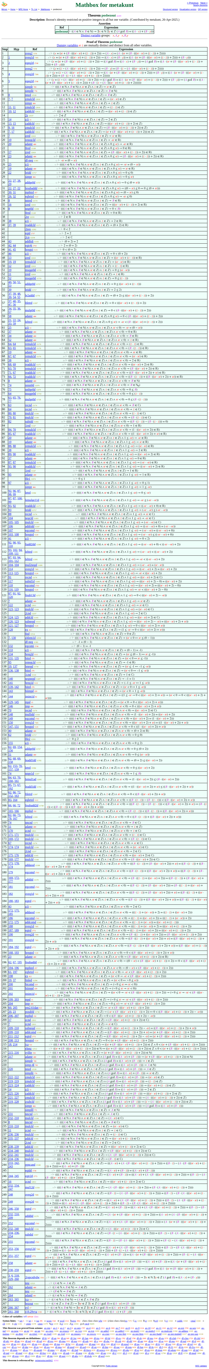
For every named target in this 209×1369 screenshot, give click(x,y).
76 (18, 397)
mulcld (29, 413)
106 (10, 526)
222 (10, 1077)
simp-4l (29, 1064)
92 (9, 491)
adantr (29, 144)
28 (18, 180)
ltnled (28, 980)
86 (14, 792)
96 (14, 491)
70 (14, 368)
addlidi (29, 241)
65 (14, 348)
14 (9, 119)
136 (10, 670)
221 (10, 1097)
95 (9, 474)
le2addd (30, 295)
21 (9, 320)
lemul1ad (30, 779)
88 (9, 446)
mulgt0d (30, 310)
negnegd (30, 678)
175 (10, 855)
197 (15, 972)
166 (16, 811)
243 (10, 1166)
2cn (27, 237)
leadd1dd (30, 760)
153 (15, 766)
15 (14, 123)
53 (9, 285)
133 (10, 650)
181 (10, 886)
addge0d (30, 182)
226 (16, 1093)
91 (9, 577)
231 (10, 1113)
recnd (28, 405)
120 (10, 596)
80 (9, 413)
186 (10, 918)
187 (10, 930)
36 (18, 308)
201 (10, 988)
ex (26, 629)
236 (10, 1134)
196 (16, 967)
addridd (29, 526)
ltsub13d (30, 595)
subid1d (30, 581)
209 (10, 1028)
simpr (28, 103)
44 (14, 245)
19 (9, 139)
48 (18, 293)
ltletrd (28, 302)
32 (14, 196)
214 (15, 1044)
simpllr (29, 90)
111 (16, 553)
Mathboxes (45, 9)
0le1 (27, 478)
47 (9, 304)
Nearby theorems (200, 5)
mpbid (29, 811)
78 (9, 818)
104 (10, 518)
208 (10, 1040)
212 (16, 1036)
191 (10, 940)
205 (15, 1007)
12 (14, 111)
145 (16, 702)
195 (19, 962)
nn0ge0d (30, 389)
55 (18, 297)
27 (14, 180)
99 (14, 494)
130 (13, 637)
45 (14, 249)
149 (10, 718)
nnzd (28, 94)
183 (16, 901)
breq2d (29, 654)
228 (16, 1101)
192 (16, 947)
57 (9, 312)
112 (16, 560)
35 (18, 301)
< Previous (192, 2)
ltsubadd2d (31, 805)
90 (14, 454)
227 (16, 1097)
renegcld (30, 139)
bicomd (29, 984)
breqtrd (29, 534)
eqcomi (29, 646)
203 (16, 999)
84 (9, 429)
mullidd (30, 714)
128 (10, 629)
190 (10, 934)
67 (9, 356)
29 (9, 184)
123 (10, 609)
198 (10, 976)
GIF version (203, 9)
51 (18, 282)
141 (10, 682)
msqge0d (30, 270)
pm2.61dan (32, 1007)
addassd (30, 865)
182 (10, 893)
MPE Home (23, 9)
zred (27, 135)
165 (10, 811)
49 (9, 282)
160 (10, 780)
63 (9, 348)
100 (19, 498)
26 (9, 196)
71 (9, 372)
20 (9, 144)
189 (16, 930)
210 (16, 1028)
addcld (29, 617)
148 (10, 714)
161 (16, 780)
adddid (29, 879)
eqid (27, 233)
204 (10, 1003)
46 (9, 253)
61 (9, 972)
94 (20, 550)
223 (10, 1085)
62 (9, 734)
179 (10, 872)
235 (10, 1138)
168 (10, 952)
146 (10, 706)
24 (18, 320)
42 (9, 245)
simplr (29, 86)
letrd (28, 492)
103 (10, 534)
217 (10, 1056)
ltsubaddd (31, 962)
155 (10, 743)
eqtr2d (29, 1176)
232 (10, 1118)
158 (10, 761)
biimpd (29, 690)
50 (14, 282)
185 (10, 914)
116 (10, 589)
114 (10, 569)
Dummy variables (67, 45)
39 (14, 225)
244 (10, 1176)
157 (10, 769)
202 (10, 993)
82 (9, 421)
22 (9, 172)
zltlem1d (30, 637)
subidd (29, 421)
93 (9, 466)
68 (9, 364)
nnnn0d (29, 385)
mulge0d (30, 399)
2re (27, 216)
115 (16, 573)
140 (10, 678)
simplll (29, 1109)
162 (10, 788)
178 (16, 863)
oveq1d (29, 57)
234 (10, 1150)
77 (9, 401)
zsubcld (29, 1101)
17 (12, 131)
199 (10, 999)
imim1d (30, 696)
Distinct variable (91, 35)
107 (10, 530)
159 (16, 769)
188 (10, 926)
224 (16, 1085)
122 (10, 605)
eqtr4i (28, 245)
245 (16, 1176)
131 (10, 658)
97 (9, 482)
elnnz (28, 1048)
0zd (27, 633)
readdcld (30, 225)
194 (10, 967)
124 (10, 617)
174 (10, 847)
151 (16, 726)
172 (16, 838)
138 (16, 670)
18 (9, 1044)
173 (10, 863)
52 (9, 278)
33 (9, 323)
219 (10, 1081)
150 (10, 722)
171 (10, 834)
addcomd (30, 922)
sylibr (28, 1052)
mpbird (29, 192)
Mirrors (4, 9)
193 (16, 952)
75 (9, 389)
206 (10, 1015)
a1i (27, 119)
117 (10, 581)
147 (10, 726)
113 (10, 573)
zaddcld (30, 111)
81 (14, 417)
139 (10, 686)
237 (16, 1138)
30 (9, 192)
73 (18, 815)
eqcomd (30, 530)
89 (9, 454)
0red (27, 148)
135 (16, 658)
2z (26, 115)
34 (9, 308)
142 (16, 686)
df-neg (29, 160)
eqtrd (28, 901)
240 (16, 1150)
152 (10, 795)
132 (10, 646)
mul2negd (31, 564)
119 (16, 589)
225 (10, 1093)
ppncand (30, 1164)
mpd (27, 702)
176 (16, 855)
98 (9, 494)
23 (9, 156)
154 (19, 747)
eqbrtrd (29, 196)
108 (16, 534)
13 (9, 123)
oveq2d (29, 74)
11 (9, 107)
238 (10, 1146)
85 (9, 433)
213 (16, 1040)
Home (12, 9)
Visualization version (187, 9)
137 (15, 666)
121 (10, 625)
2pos (28, 229)
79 (9, 417)
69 (14, 364)
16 (12, 127)
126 (10, 621)
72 (14, 376)
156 (10, 750)
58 (9, 316)
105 (10, 522)
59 (14, 323)
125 (16, 617)
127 (16, 625)
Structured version (170, 9)
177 (16, 859)
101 (10, 560)
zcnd (28, 605)
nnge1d (29, 773)
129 (10, 702)
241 (16, 1154)
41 (9, 249)
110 (10, 546)
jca (27, 1044)
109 (10, 553)
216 (16, 1052)
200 (10, 984)
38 (9, 220)
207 (16, 1015)
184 (10, 947)
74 (9, 385)
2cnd (28, 613)
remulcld (30, 261)
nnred (28, 200)
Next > (204, 2)
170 (10, 830)
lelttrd (28, 321)
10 (9, 111)
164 (15, 799)
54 (14, 297)
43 (9, 241)
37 (9, 225)
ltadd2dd (30, 544)
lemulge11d (32, 500)
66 (9, 376)
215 (10, 1052)
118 (10, 585)
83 (9, 799)
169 (10, 838)
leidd (28, 172)
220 (10, 1069)
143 (10, 690)
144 (10, 696)
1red (27, 425)
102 (15, 550)
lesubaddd (31, 188)
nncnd (29, 822)
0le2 (27, 738)
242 (16, 1163)
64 (9, 344)
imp (27, 706)
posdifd (29, 1011)
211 (10, 1036)
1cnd (28, 674)
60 (9, 1007)
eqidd (28, 1170)
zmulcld (30, 99)
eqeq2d (29, 62)
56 (14, 304)
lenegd (29, 666)
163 (16, 795)
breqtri (29, 249)
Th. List (34, 9)
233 (10, 1163)
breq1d (29, 682)
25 (9, 164)
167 (15, 818)
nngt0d (29, 208)
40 (14, 301)
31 (14, 192)
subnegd (30, 621)
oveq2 (29, 53)
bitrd (28, 658)
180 (10, 901)
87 (9, 462)
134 (10, 654)
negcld (29, 518)
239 (16, 1146)
